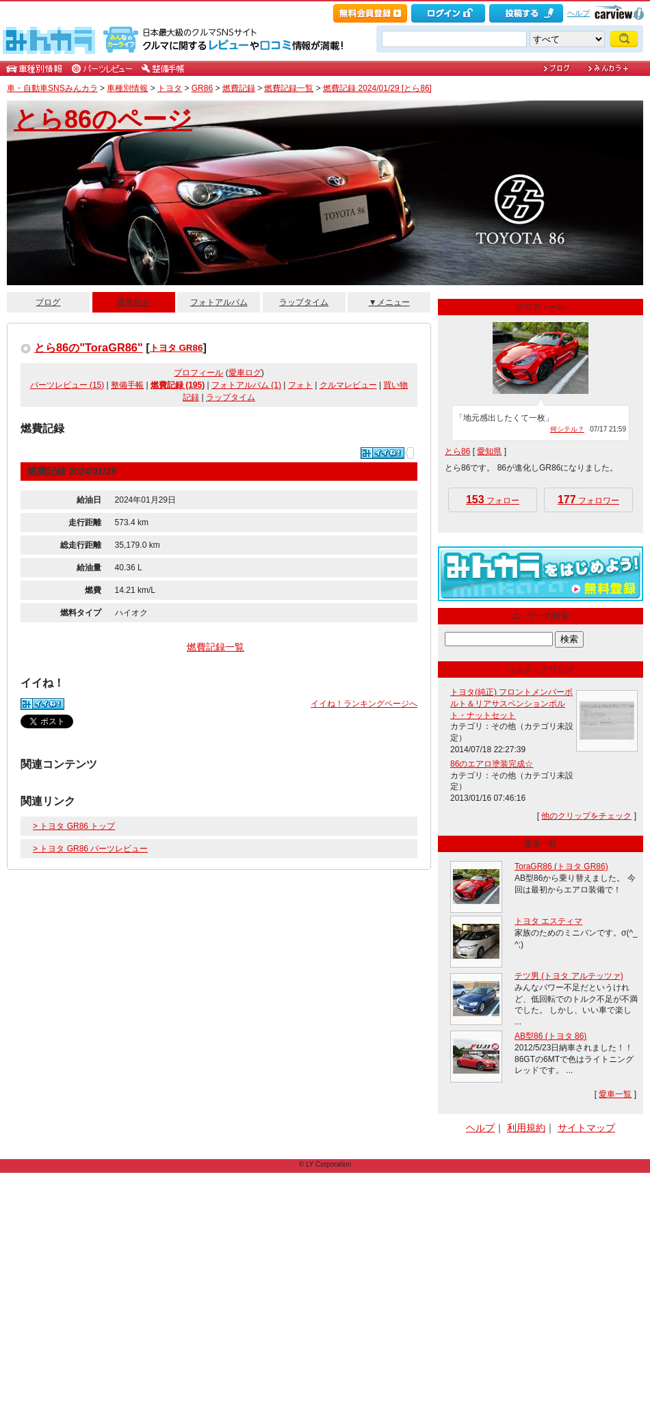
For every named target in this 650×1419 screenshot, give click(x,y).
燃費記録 (238, 88)
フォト (300, 385)
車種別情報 (127, 88)
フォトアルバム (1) (246, 385)
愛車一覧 (615, 1094)
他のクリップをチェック (586, 816)
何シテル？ (567, 429)
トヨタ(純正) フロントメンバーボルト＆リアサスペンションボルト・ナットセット (511, 703)
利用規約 (526, 1127)
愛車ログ (245, 372)
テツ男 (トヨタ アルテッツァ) (569, 976)
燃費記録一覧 (288, 88)
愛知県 (489, 451)
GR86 (202, 88)
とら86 (457, 451)
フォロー (492, 499)
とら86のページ (103, 119)
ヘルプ (578, 13)
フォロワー (588, 499)
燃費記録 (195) (178, 385)
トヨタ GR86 (176, 348)
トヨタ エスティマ (548, 921)
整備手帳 (127, 385)
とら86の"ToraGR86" (88, 347)
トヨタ (169, 88)
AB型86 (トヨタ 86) (550, 1036)
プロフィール (198, 372)
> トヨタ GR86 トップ (74, 826)
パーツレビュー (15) (67, 385)
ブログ (48, 302)
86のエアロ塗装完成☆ (491, 764)
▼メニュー (389, 302)
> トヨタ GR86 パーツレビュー (90, 848)
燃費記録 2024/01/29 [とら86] (377, 88)
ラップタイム (303, 302)
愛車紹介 (133, 302)
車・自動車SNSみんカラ (52, 88)
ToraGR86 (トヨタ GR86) (561, 866)
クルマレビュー (348, 385)
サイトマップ (586, 1127)
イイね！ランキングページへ (364, 703)
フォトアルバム (219, 302)
